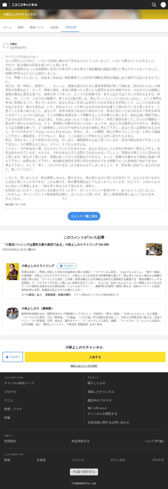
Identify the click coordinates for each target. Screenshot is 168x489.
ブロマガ (70, 27)
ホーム (7, 27)
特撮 (7, 417)
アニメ (8, 400)
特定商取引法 (81, 441)
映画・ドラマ (13, 409)
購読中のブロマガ (99, 400)
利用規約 (10, 441)
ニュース (78, 460)
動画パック (37, 27)
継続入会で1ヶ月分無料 (84, 365)
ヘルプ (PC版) (154, 441)
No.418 (9, 204)
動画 (20, 27)
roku (18, 45)
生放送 (54, 27)
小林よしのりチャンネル (19, 14)
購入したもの (96, 383)
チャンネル (118, 460)
